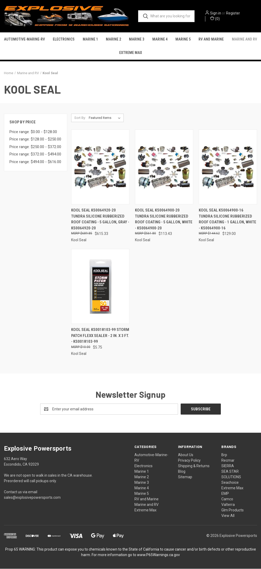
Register (235, 13)
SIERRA (227, 466)
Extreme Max (130, 53)
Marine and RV (244, 40)
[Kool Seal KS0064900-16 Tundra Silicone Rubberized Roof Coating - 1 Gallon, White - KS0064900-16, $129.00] (228, 167)
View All (227, 516)
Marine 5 (183, 40)
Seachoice (230, 483)
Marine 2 (113, 40)
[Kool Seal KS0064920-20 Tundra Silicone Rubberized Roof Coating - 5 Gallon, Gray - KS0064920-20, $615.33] (100, 167)
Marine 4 (160, 40)
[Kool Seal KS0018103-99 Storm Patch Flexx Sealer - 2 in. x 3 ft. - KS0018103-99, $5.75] (100, 286)
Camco (227, 499)
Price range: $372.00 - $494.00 (35, 154)
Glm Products (232, 510)
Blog (181, 472)
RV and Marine (211, 40)
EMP (225, 494)
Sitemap (185, 477)
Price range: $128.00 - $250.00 (35, 139)
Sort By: (80, 118)
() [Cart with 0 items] (217, 18)
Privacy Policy (189, 461)
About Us (185, 455)
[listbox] (105, 118)
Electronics (64, 40)
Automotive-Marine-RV (24, 40)
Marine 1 (90, 40)
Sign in (217, 13)
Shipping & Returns (194, 466)
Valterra (228, 505)
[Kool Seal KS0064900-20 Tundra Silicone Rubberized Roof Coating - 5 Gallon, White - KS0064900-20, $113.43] (164, 167)
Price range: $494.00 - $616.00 (35, 162)
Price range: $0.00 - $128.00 (33, 132)
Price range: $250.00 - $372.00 (35, 147)
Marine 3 (136, 40)
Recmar (227, 461)
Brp (224, 455)
